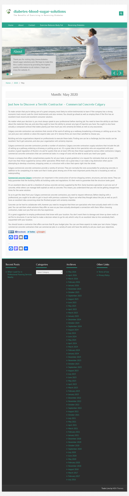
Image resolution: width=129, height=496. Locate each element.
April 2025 (72, 309)
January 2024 (73, 353)
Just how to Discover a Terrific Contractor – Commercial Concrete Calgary (56, 104)
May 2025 (72, 306)
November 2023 (74, 360)
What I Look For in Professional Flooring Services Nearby (20, 274)
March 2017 (73, 473)
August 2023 (73, 370)
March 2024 (73, 347)
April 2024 (72, 343)
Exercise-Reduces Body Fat (51, 25)
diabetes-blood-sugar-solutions (40, 11)
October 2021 (73, 415)
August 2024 (73, 330)
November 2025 (74, 289)
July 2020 (72, 452)
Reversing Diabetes (76, 25)
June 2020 (72, 456)
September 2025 (75, 295)
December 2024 (74, 319)
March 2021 (73, 428)
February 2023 (74, 391)
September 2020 (75, 449)
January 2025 (73, 316)
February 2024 (74, 350)
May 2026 (72, 272)
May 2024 (72, 340)
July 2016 (72, 479)
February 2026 (74, 282)
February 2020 (74, 462)
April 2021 (72, 425)
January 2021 (73, 435)
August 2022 (73, 411)
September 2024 (75, 326)
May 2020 (72, 459)
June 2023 (72, 377)
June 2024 (72, 336)
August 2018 (73, 469)
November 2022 (74, 401)
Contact (31, 25)
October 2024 (73, 323)
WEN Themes (118, 488)
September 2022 (75, 408)
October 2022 (73, 404)
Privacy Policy (104, 275)
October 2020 (73, 445)
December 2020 (74, 438)
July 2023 (72, 374)
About (21, 25)
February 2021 (74, 432)
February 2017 (74, 476)
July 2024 (72, 333)
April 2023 (72, 384)
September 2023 (75, 367)
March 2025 (73, 312)
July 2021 (72, 418)
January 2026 (73, 285)
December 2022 (74, 398)
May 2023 (72, 381)
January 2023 (73, 394)
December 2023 (74, 357)
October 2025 (73, 292)
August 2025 (73, 299)
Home (10, 25)
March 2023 (73, 387)
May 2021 (72, 421)
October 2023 (73, 364)
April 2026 (72, 275)
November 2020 (74, 442)
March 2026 (73, 278)
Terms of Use (104, 272)
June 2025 (72, 302)
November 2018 (74, 466)
